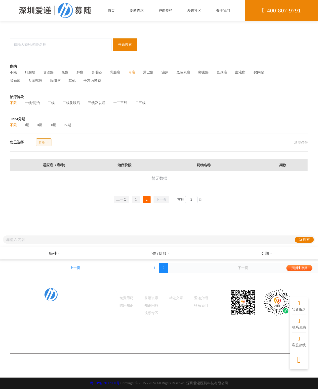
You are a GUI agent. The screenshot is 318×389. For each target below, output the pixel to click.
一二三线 (120, 103)
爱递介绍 (201, 298)
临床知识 (126, 305)
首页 (111, 10)
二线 (51, 103)
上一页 (121, 199)
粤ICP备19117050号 (104, 383)
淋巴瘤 (148, 72)
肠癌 (65, 72)
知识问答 (151, 305)
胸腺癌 (55, 81)
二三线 (140, 103)
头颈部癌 (35, 81)
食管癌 (48, 72)
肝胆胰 (30, 72)
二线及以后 (71, 103)
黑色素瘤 (183, 72)
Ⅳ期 (67, 125)
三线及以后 (96, 103)
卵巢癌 (203, 72)
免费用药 (126, 298)
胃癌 (131, 72)
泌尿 (164, 72)
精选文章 (176, 298)
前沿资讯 (151, 298)
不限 (13, 72)
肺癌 (80, 72)
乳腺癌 (115, 72)
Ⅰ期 (27, 125)
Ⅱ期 (39, 125)
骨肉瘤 (15, 81)
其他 (72, 81)
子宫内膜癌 (92, 81)
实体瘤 (258, 72)
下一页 (161, 199)
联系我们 (201, 305)
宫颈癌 (222, 72)
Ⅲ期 (53, 125)
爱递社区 (194, 10)
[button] (53, 253)
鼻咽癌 (96, 72)
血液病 (240, 72)
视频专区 (151, 313)
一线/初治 (32, 103)
